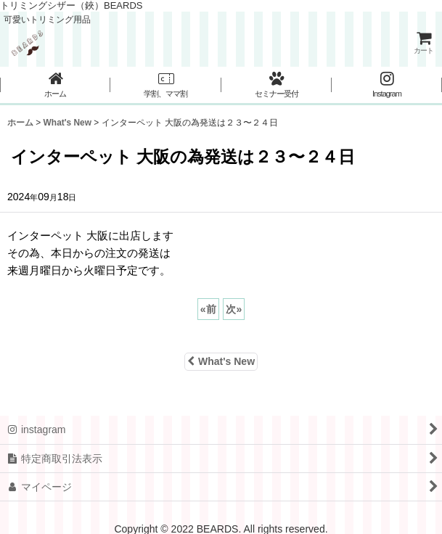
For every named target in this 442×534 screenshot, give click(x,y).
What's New (221, 361)
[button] (165, 85)
